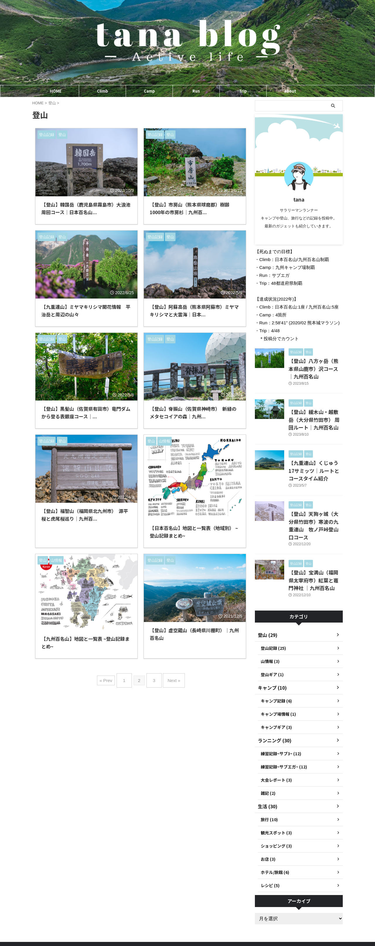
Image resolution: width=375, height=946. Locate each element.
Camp (149, 91)
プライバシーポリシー (196, 923)
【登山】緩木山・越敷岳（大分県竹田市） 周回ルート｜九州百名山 (316, 409)
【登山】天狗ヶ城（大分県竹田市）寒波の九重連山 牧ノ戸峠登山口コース (315, 505)
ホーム (166, 923)
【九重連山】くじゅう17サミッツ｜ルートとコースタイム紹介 (315, 457)
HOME (56, 91)
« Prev (110, 678)
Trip (243, 91)
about (290, 91)
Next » (171, 678)
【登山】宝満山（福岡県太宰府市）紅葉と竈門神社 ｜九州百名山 (316, 553)
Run (196, 91)
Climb (102, 91)
